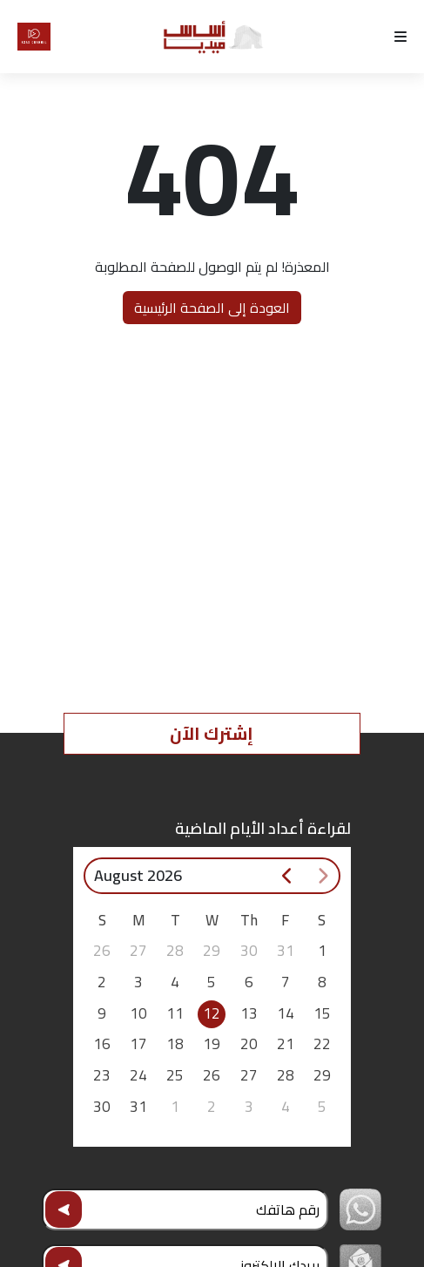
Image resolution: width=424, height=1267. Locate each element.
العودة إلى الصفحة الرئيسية (212, 308)
